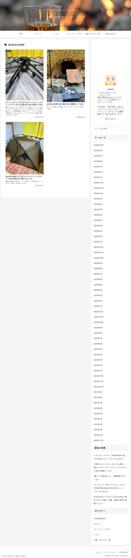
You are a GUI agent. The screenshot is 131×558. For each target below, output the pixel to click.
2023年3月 (98, 295)
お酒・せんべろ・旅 (102, 540)
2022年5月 (98, 349)
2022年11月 (99, 317)
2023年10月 (99, 258)
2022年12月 (99, 312)
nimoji (110, 89)
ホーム (98, 552)
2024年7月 (98, 210)
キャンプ (97, 524)
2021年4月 (98, 419)
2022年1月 (98, 371)
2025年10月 (99, 145)
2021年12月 (99, 376)
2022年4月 (98, 355)
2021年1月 (98, 435)
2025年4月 (98, 167)
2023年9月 (98, 263)
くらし (96, 535)
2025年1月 (98, 177)
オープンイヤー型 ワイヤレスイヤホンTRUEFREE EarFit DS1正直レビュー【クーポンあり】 (110, 488)
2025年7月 (98, 156)
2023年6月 (98, 279)
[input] (110, 128)
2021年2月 (98, 430)
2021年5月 (98, 414)
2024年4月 (98, 226)
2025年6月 (98, 161)
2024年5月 (98, 220)
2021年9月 (98, 392)
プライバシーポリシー (110, 552)
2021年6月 (98, 408)
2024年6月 (98, 215)
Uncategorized (100, 518)
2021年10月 (99, 387)
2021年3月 (98, 424)
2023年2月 (98, 301)
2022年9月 (98, 328)
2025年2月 (98, 172)
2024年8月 (98, 204)
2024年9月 (98, 199)
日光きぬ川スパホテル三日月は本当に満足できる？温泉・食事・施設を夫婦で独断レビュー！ (110, 500)
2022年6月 (98, 344)
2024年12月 (99, 183)
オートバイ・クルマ (102, 529)
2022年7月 (98, 338)
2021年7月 (98, 403)
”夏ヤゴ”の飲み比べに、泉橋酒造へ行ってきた (110, 477)
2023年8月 (98, 269)
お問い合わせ (123, 552)
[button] (125, 128)
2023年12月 (99, 247)
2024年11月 (99, 188)
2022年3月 (98, 360)
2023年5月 (98, 285)
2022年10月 (99, 322)
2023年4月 (98, 290)
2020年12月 (99, 440)
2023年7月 (98, 274)
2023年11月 (99, 252)
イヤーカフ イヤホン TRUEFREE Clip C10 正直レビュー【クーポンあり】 (109, 457)
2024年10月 (99, 193)
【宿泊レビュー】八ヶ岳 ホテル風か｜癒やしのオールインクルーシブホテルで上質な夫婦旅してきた (110, 467)
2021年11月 (99, 381)
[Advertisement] (110, 55)
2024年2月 (98, 236)
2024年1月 (98, 242)
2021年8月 (98, 397)
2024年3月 (98, 231)
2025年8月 (98, 151)
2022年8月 (98, 333)
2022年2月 (98, 365)
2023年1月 (98, 306)
